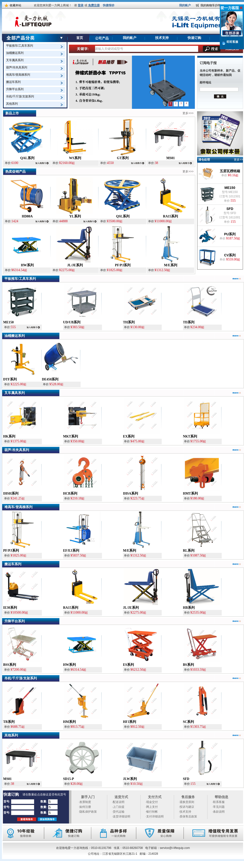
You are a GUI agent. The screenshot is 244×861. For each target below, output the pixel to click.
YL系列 (75, 216)
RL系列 (188, 550)
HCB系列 (70, 493)
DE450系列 (50, 379)
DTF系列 (10, 379)
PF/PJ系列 (123, 265)
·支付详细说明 (154, 816)
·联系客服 (218, 802)
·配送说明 (118, 802)
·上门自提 (118, 807)
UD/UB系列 (72, 322)
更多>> (238, 159)
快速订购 (194, 38)
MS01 (170, 158)
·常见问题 (218, 807)
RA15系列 (170, 216)
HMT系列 (190, 493)
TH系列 (129, 322)
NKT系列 (190, 436)
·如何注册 (85, 807)
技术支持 (162, 38)
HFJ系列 (129, 722)
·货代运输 (118, 811)
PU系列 (230, 234)
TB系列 (9, 722)
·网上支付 (151, 807)
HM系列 (69, 722)
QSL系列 (123, 216)
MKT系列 (70, 436)
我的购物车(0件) (210, 5)
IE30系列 (10, 607)
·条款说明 (218, 811)
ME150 (229, 188)
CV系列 (230, 255)
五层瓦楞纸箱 (230, 171)
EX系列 (128, 436)
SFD (230, 209)
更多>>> (188, 113)
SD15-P (68, 779)
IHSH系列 (10, 493)
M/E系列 (170, 265)
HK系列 (9, 436)
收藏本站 (15, 5)
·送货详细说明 (121, 816)
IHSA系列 (130, 493)
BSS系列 (9, 665)
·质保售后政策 (188, 816)
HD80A (27, 216)
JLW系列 (130, 779)
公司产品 (102, 38)
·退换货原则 (186, 802)
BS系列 (188, 665)
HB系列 (189, 607)
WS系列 (75, 158)
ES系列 (128, 665)
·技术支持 (185, 811)
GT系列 (123, 158)
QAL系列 (27, 158)
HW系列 (27, 265)
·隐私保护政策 (88, 811)
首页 (79, 38)
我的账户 (185, 5)
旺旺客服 (232, 42)
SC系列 (188, 722)
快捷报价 (108, 5)
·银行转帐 (151, 811)
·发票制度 (85, 802)
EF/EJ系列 (71, 550)
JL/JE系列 (75, 265)
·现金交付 (151, 802)
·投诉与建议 (186, 807)
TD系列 (188, 322)
